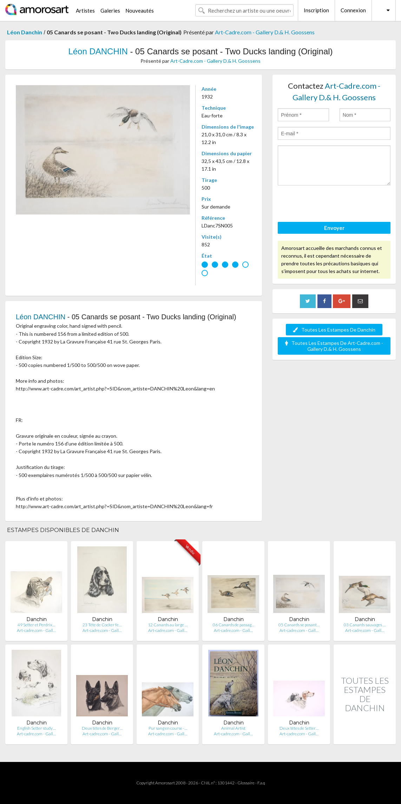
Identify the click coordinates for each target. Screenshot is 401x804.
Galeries (110, 10)
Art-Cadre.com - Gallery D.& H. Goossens (265, 32)
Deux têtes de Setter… (299, 728)
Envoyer (334, 228)
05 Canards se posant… (299, 624)
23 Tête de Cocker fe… (102, 624)
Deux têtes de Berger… (102, 728)
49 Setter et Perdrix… (36, 624)
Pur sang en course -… (168, 728)
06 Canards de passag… (233, 624)
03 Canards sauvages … (365, 624)
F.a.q (261, 782)
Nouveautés (139, 10)
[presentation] (331, 204)
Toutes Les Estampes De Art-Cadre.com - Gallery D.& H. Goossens (334, 346)
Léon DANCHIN (97, 51)
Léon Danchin (24, 32)
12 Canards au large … (168, 624)
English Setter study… (36, 728)
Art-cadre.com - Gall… (36, 630)
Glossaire (246, 782)
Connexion (353, 10)
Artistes (85, 10)
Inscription (316, 10)
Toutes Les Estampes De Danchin (334, 330)
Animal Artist (233, 728)
